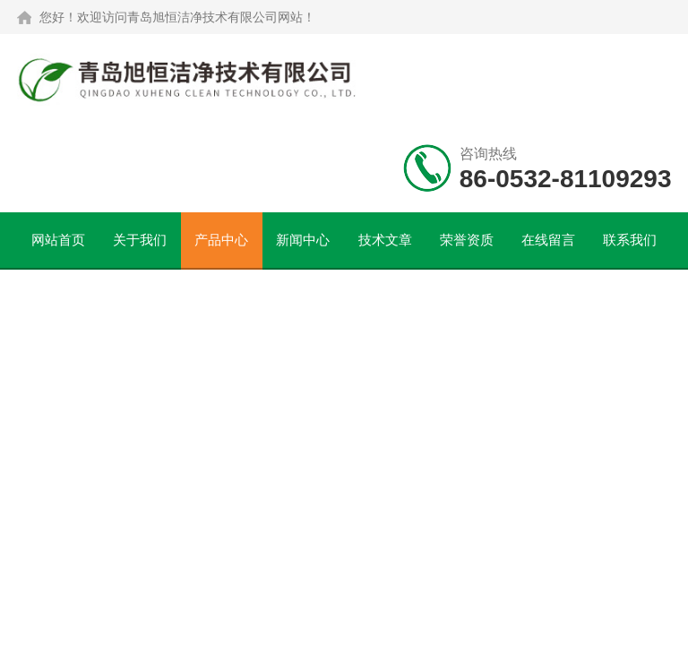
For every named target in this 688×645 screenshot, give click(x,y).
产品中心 (221, 239)
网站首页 (58, 239)
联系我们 (630, 239)
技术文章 (385, 239)
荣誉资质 (467, 239)
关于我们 (140, 239)
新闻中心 (303, 239)
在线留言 (548, 239)
